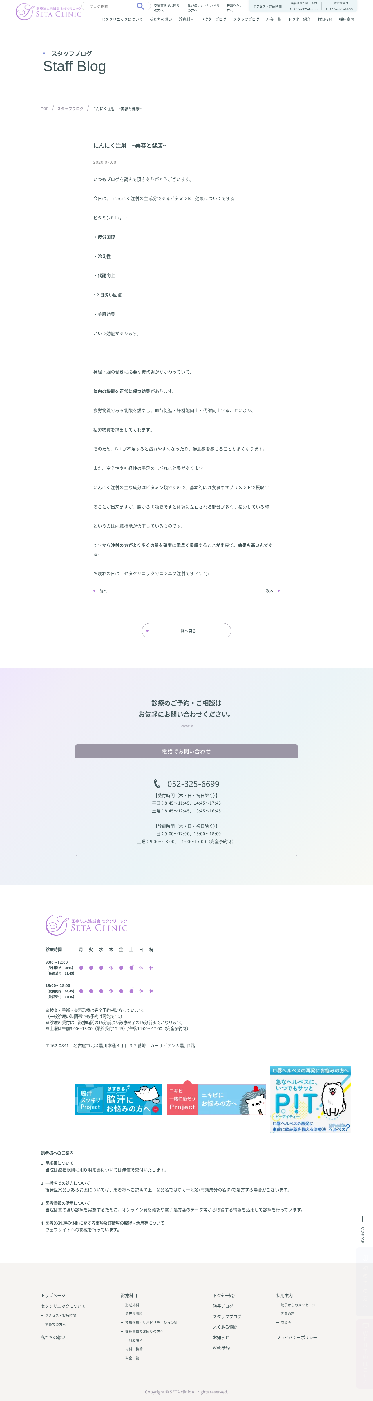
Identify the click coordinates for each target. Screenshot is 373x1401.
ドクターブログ (214, 19)
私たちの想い (161, 19)
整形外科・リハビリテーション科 (151, 1322)
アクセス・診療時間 (60, 1315)
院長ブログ (223, 1306)
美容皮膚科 (134, 1313)
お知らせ (324, 19)
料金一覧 (273, 19)
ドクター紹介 (299, 19)
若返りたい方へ (234, 7)
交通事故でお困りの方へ (167, 7)
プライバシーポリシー (296, 1337)
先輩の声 (288, 1313)
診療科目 (186, 19)
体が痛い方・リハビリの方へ (204, 7)
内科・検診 (134, 1349)
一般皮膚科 (134, 1340)
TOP (44, 108)
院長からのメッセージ (298, 1305)
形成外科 (132, 1305)
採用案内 (346, 19)
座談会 (286, 1322)
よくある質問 (225, 1327)
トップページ (53, 1295)
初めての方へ (55, 1324)
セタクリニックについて (122, 19)
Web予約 (221, 1348)
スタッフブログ (246, 19)
